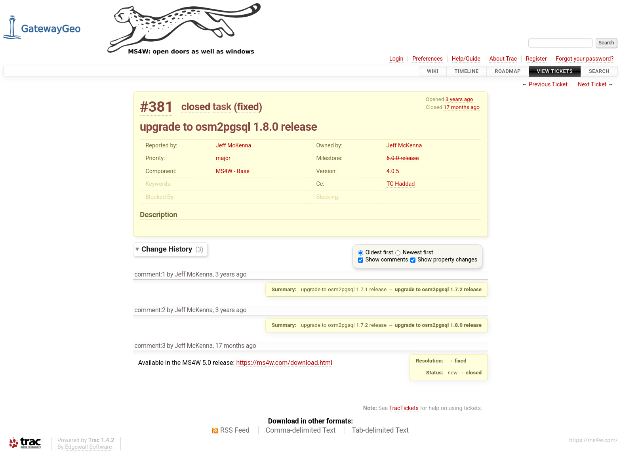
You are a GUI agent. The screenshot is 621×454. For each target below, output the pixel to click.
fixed (248, 107)
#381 (156, 106)
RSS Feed (235, 430)
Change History (172, 249)
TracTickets (404, 408)
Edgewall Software (88, 447)
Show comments (387, 259)
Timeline (467, 71)
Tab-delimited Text (380, 430)
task (222, 107)
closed (195, 107)
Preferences (427, 58)
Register (536, 58)
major (223, 158)
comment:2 (149, 310)
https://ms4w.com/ (593, 440)
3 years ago (459, 99)
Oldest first (379, 252)
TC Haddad (401, 184)
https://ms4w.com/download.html (284, 362)
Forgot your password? (584, 58)
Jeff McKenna (233, 145)
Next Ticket (592, 84)
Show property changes (447, 259)
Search (599, 71)
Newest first (418, 252)
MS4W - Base (233, 171)
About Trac (503, 58)
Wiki (432, 71)
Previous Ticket (548, 84)
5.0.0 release (403, 158)
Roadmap (508, 71)
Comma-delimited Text (301, 430)
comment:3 (149, 345)
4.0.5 (393, 171)
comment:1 (149, 274)
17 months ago (462, 107)
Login (396, 58)
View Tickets (555, 71)
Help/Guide (466, 58)
